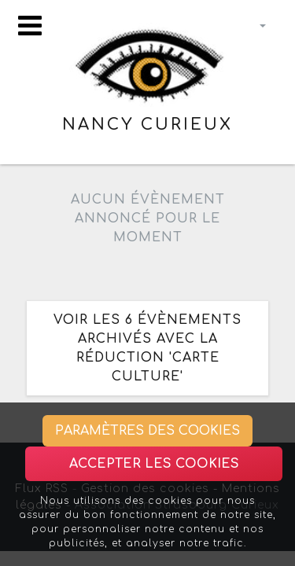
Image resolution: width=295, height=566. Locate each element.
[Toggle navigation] (30, 25)
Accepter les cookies (154, 464)
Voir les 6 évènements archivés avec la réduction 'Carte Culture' (147, 348)
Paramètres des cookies (147, 431)
